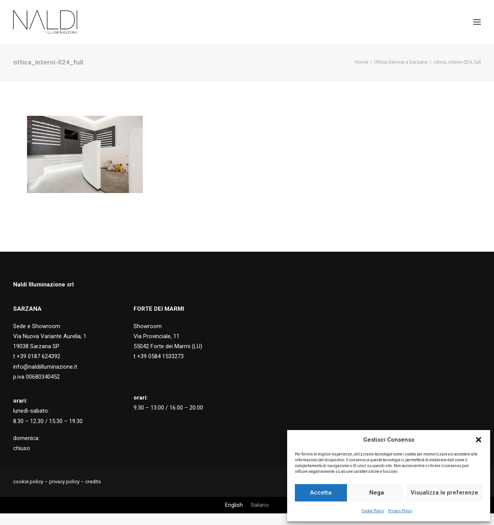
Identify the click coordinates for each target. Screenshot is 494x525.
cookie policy (28, 481)
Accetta (321, 492)
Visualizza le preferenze (444, 492)
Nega (376, 492)
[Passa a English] (234, 505)
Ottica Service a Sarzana (401, 62)
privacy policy (64, 481)
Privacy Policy (400, 511)
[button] (478, 440)
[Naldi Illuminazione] (45, 22)
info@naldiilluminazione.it (45, 366)
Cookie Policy (372, 511)
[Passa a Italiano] (260, 505)
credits (93, 481)
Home (361, 62)
